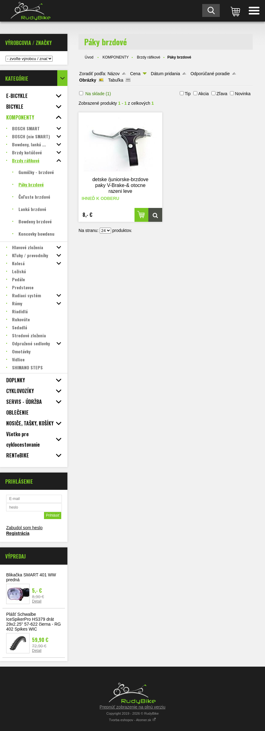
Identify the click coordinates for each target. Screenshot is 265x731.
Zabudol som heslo (24, 527)
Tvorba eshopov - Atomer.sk (132, 720)
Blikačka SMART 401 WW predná (31, 577)
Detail (37, 601)
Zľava (221, 93)
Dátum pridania (165, 73)
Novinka (243, 93)
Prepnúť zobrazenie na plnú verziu (133, 707)
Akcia (203, 93)
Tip (188, 93)
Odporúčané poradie (210, 73)
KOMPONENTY (115, 57)
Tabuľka (115, 80)
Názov (113, 73)
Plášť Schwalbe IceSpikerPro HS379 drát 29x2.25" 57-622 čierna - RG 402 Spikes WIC (33, 622)
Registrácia (17, 533)
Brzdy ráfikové (148, 57)
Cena (135, 73)
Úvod (89, 57)
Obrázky (87, 80)
